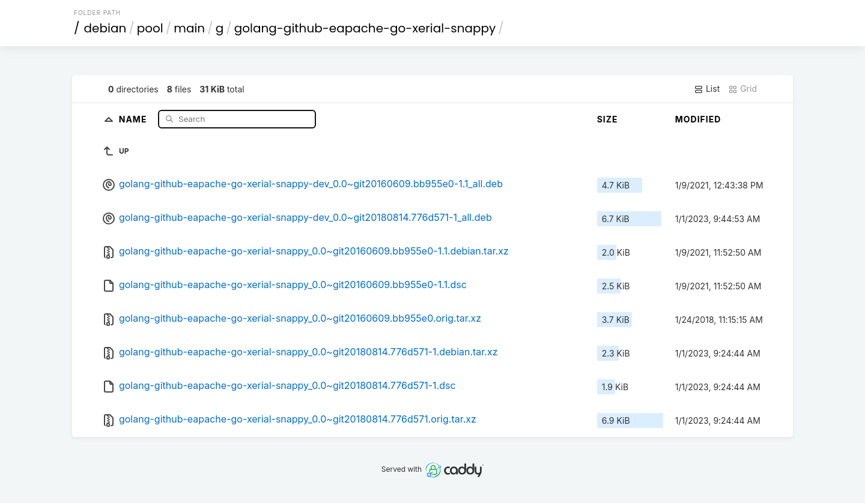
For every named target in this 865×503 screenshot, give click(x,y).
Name (134, 118)
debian (105, 28)
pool (150, 28)
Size (607, 119)
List (707, 88)
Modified (698, 119)
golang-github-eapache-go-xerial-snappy (365, 28)
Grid (742, 88)
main (189, 28)
